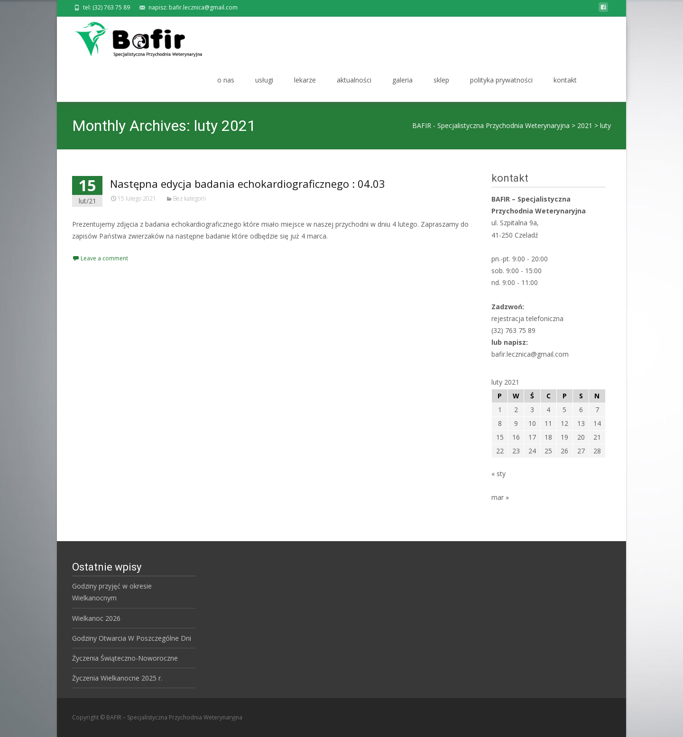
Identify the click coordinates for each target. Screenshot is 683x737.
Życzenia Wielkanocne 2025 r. (117, 677)
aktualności (354, 88)
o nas (225, 88)
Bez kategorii (189, 198)
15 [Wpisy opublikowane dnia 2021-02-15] (500, 437)
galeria (402, 88)
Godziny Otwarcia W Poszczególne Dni (131, 638)
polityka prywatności (501, 88)
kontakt (565, 88)
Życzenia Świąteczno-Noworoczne (125, 658)
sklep (441, 88)
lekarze (305, 88)
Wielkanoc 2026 (96, 618)
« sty (498, 473)
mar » (500, 497)
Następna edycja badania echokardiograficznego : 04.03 (247, 183)
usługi (264, 88)
